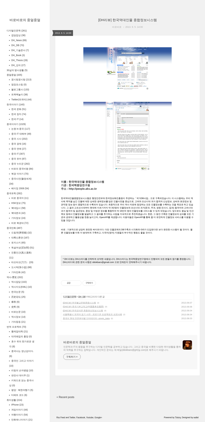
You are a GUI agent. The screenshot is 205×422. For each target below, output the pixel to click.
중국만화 (14, 228)
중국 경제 (18, 143)
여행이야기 (19, 414)
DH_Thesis (19, 60)
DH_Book (18, 55)
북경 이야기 (19, 173)
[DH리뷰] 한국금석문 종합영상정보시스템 (83, 310)
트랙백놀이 (19, 94)
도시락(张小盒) (21, 267)
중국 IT (18, 153)
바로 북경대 (19, 223)
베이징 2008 (20, 188)
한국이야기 (15, 104)
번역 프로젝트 (16, 326)
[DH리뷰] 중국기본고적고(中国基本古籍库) (83, 306)
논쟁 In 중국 (20, 128)
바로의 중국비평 (22, 168)
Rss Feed (60, 417)
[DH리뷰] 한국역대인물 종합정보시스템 (127, 20)
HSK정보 (18, 203)
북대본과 (18, 213)
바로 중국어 (19, 198)
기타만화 (18, 272)
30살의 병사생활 (17, 70)
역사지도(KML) (21, 287)
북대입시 (18, 208)
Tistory (178, 417)
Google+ (98, 417)
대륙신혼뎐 (20, 237)
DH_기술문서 (20, 50)
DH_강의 (18, 65)
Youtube (90, 417)
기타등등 (18, 321)
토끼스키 (18, 242)
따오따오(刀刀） (22, 262)
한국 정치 (18, 114)
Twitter (72, 417)
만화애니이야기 (21, 419)
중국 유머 (18, 158)
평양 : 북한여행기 (22, 390)
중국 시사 (19, 138)
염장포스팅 (18, 84)
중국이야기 (16, 124)
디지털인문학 (17, 30)
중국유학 (14, 193)
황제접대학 (19, 331)
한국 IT (17, 119)
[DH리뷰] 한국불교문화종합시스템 (79, 303)
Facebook (80, 417)
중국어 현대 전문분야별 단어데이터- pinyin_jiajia (86, 318)
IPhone (17, 404)
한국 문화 (18, 109)
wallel (196, 417)
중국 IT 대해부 (21, 133)
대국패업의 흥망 (21, 336)
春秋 (15, 302)
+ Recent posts (65, 397)
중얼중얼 (14, 75)
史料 (15, 307)
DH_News (19, 40)
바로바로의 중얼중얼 (25, 20)
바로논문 (18, 312)
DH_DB (17, 45)
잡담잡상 (18, 35)
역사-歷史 (15, 277)
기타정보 (18, 218)
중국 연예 (18, 148)
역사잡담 (19, 282)
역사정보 (18, 317)
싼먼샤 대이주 (20, 375)
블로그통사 (20, 89)
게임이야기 (19, 409)
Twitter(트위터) (21, 99)
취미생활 (14, 400)
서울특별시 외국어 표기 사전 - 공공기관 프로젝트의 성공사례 (92, 314)
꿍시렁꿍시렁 (21, 79)
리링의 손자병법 (22, 370)
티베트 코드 (19, 395)
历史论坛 (18, 297)
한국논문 (17, 292)
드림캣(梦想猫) (21, 232)
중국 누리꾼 (20, 163)
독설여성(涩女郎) (22, 247)
